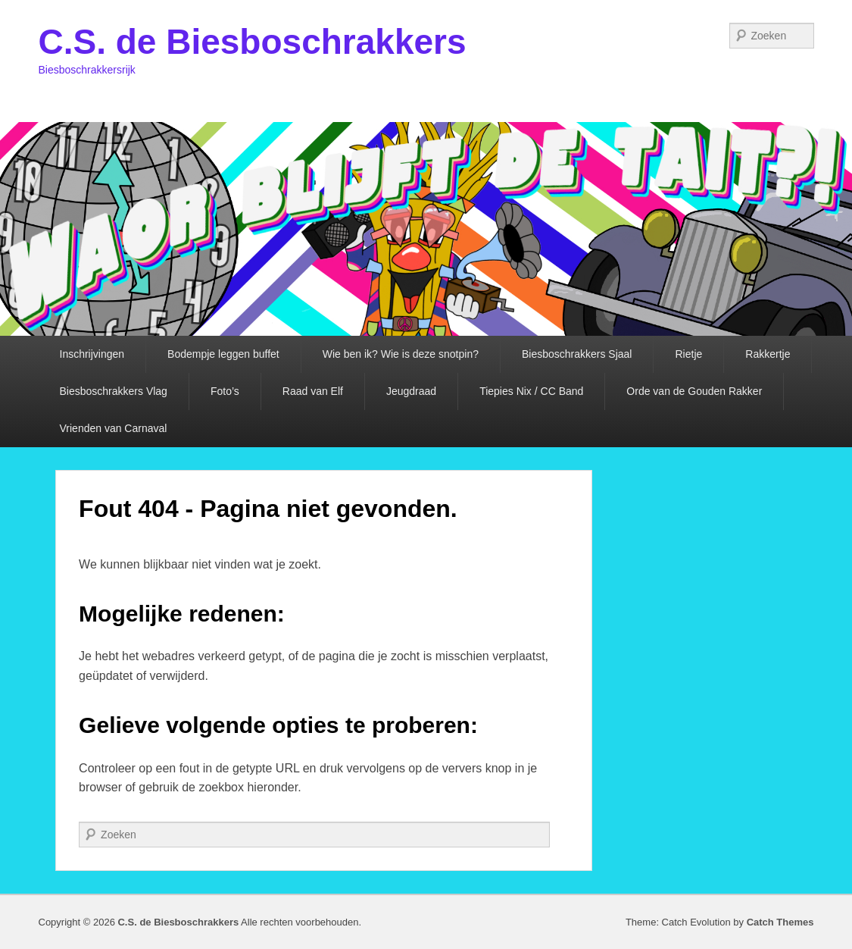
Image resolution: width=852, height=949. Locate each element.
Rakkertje (767, 354)
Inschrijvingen (92, 354)
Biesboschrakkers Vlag (113, 391)
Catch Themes (780, 922)
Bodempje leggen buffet (223, 354)
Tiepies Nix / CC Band (531, 391)
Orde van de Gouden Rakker (694, 391)
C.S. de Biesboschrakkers (253, 41)
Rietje (688, 354)
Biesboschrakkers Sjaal (577, 354)
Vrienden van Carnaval (113, 428)
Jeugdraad (411, 391)
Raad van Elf (312, 391)
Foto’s (225, 391)
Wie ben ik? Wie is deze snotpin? (401, 354)
